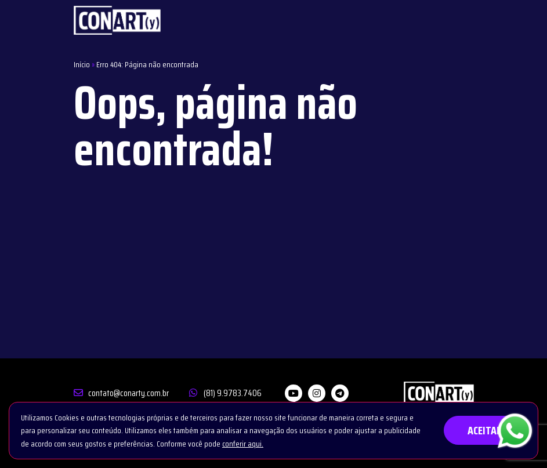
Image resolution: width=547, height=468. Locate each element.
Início (82, 64)
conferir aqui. (242, 443)
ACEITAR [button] (485, 430)
